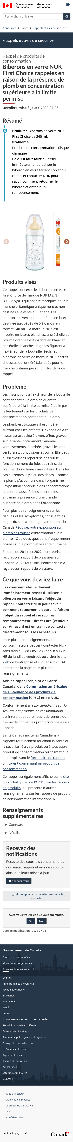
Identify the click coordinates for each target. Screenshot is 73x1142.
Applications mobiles (18, 1099)
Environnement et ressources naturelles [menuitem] (26, 1019)
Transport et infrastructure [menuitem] (18, 1043)
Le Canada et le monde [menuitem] (16, 1049)
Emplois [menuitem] (7, 977)
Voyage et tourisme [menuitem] (14, 989)
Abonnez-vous (19, 880)
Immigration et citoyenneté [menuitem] (18, 983)
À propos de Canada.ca (19, 1105)
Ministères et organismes (17, 963)
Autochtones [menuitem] (10, 1067)
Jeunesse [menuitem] (8, 1078)
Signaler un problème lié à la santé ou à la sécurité (36, 896)
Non (41, 921)
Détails (14, 832)
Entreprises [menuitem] (9, 995)
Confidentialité (14, 1117)
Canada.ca (9, 28)
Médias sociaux (15, 1093)
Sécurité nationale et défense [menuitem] (19, 1025)
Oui (31, 921)
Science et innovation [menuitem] (15, 1061)
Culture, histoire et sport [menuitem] (17, 1031)
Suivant (66, 242)
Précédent (6, 242)
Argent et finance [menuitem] (13, 1055)
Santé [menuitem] (6, 1007)
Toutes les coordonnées (16, 957)
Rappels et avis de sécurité (50, 28)
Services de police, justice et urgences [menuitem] (24, 1037)
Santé (24, 28)
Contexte (16, 824)
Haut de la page (15, 1133)
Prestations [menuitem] (9, 1001)
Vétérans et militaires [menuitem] (15, 1073)
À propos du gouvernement (18, 969)
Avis (8, 1111)
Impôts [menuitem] (7, 1013)
